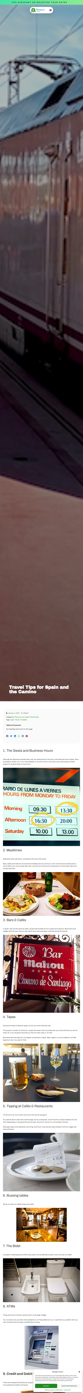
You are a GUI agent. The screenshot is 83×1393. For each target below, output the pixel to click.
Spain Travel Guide (32, 717)
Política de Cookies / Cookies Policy (54, 1389)
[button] (79, 1372)
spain (12, 720)
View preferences (69, 1386)
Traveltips (23, 720)
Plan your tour (19, 717)
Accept (46, 1386)
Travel (17, 720)
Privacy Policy (67, 1389)
